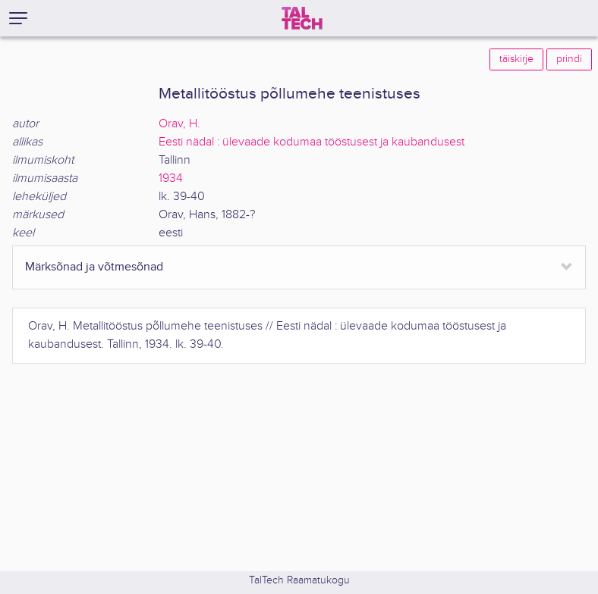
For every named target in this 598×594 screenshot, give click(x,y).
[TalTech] (302, 18)
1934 (171, 178)
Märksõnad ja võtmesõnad (94, 267)
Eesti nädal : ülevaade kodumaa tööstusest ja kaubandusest (311, 142)
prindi (569, 59)
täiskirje (516, 59)
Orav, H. (179, 124)
